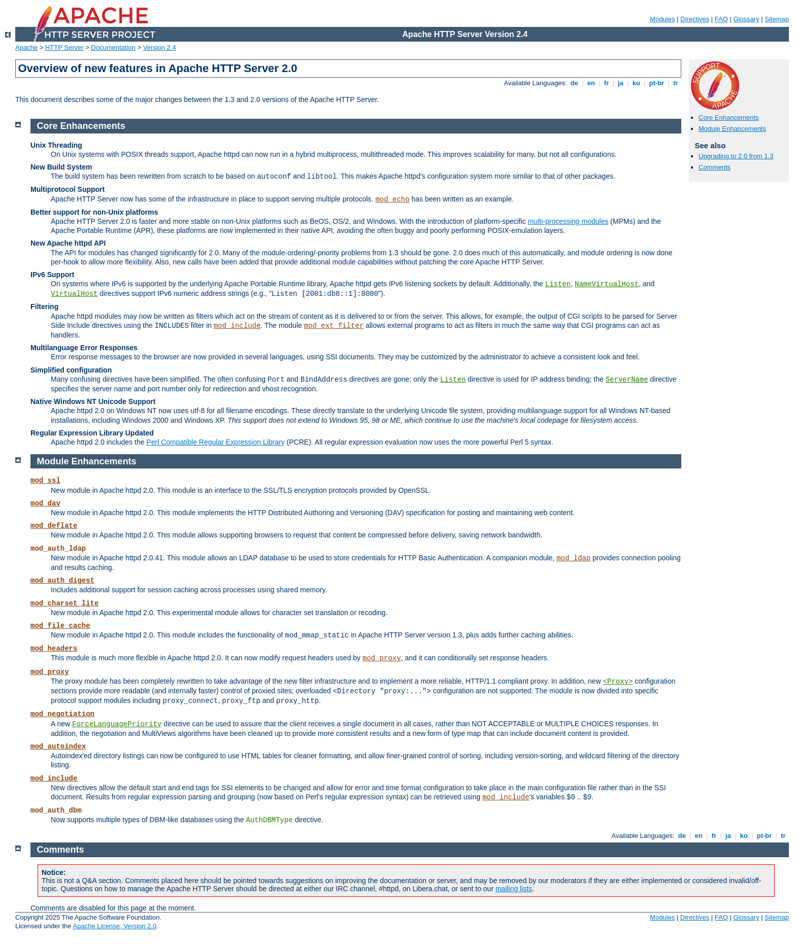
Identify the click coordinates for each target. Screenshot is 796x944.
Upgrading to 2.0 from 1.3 (736, 156)
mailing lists (513, 889)
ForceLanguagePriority (116, 724)
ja (620, 83)
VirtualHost (74, 294)
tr (676, 83)
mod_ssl (45, 481)
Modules (662, 19)
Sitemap (777, 19)
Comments (715, 167)
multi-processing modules (568, 221)
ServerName (627, 380)
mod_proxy (381, 658)
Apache (26, 47)
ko (636, 83)
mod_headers (53, 649)
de (574, 83)
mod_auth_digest (62, 581)
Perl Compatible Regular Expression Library (215, 442)
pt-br (656, 83)
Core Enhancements (729, 117)
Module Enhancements (732, 128)
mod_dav (45, 503)
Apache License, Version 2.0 (114, 926)
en (590, 83)
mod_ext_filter (334, 326)
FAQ (721, 19)
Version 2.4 (159, 47)
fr (606, 83)
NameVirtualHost (607, 284)
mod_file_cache (60, 626)
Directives (694, 19)
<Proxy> (618, 682)
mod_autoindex (58, 747)
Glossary (746, 19)
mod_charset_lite (64, 603)
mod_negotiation (62, 714)
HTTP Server (64, 47)
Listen (558, 284)
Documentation (113, 47)
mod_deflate (53, 526)
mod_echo (392, 199)
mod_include (237, 326)
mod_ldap (573, 558)
